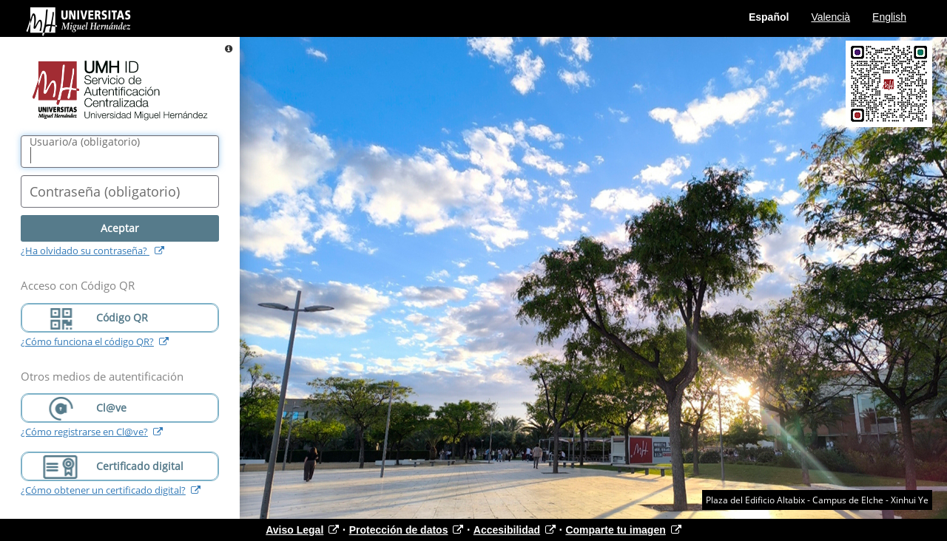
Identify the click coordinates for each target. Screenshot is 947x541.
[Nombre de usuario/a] (120, 151)
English (889, 17)
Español (769, 17)
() (85, 142)
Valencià (830, 17)
